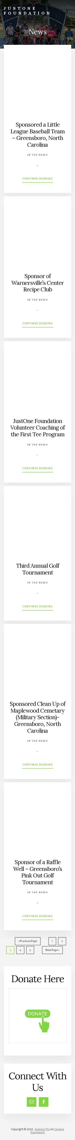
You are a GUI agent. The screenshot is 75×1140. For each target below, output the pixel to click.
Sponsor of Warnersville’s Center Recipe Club (37, 283)
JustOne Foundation (28, 11)
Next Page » (52, 951)
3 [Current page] (11, 951)
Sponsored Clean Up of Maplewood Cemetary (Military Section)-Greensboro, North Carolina (37, 717)
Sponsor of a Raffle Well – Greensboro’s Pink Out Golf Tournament (37, 872)
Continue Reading (37, 179)
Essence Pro (42, 1129)
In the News (37, 155)
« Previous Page (27, 942)
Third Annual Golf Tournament (37, 569)
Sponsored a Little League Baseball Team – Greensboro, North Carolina (37, 134)
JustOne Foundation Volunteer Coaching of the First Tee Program (37, 427)
